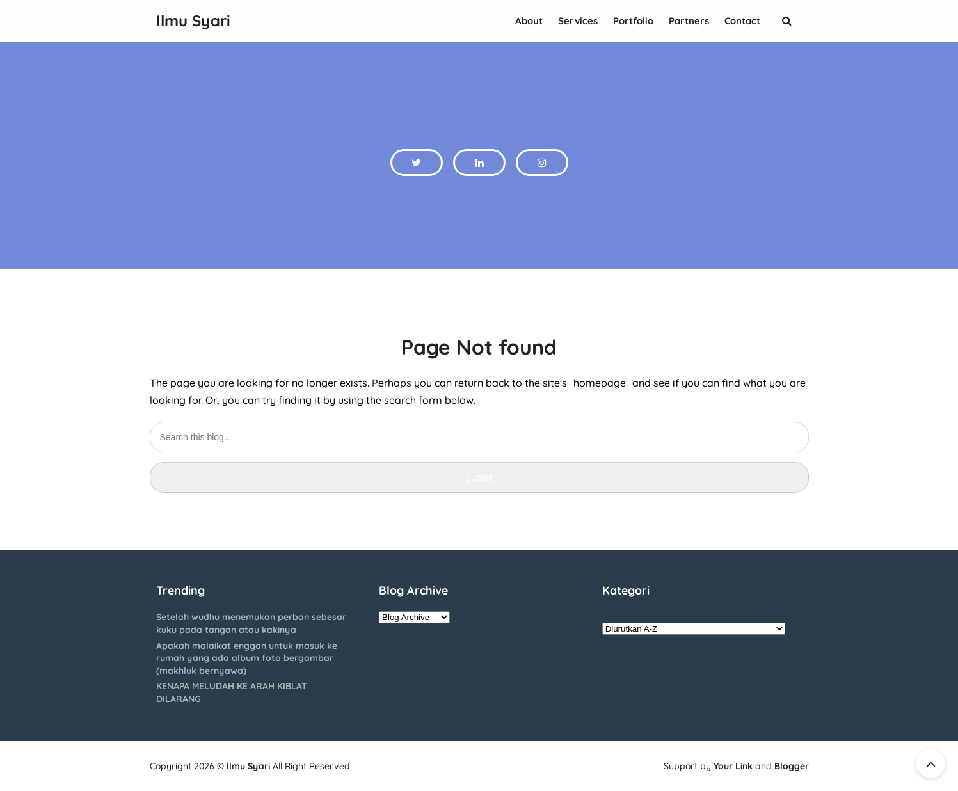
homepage (599, 382)
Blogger (791, 766)
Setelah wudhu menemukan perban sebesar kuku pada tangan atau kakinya (251, 623)
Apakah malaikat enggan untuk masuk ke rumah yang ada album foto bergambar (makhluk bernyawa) (246, 658)
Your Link (733, 766)
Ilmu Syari (248, 766)
